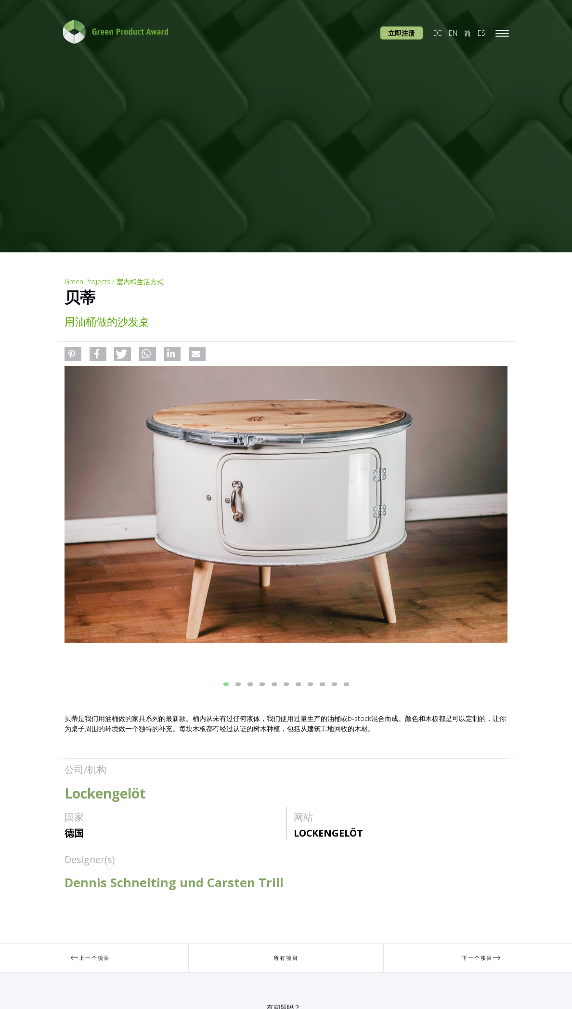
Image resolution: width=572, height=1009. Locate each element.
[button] (73, 354)
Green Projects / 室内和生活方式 (114, 281)
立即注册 (401, 33)
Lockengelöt (328, 832)
